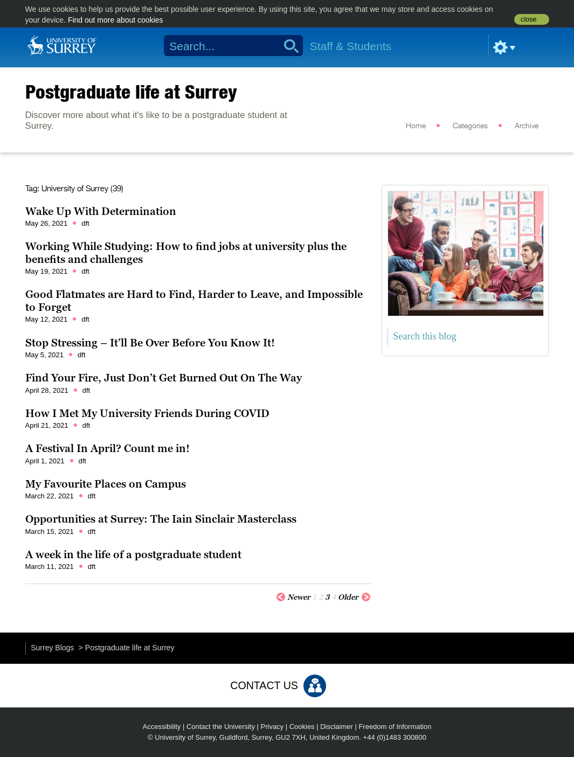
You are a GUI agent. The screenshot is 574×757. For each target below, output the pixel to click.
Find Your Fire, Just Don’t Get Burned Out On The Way (163, 378)
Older (354, 596)
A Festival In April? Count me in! (107, 448)
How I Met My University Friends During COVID (147, 413)
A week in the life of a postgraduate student (133, 554)
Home (416, 126)
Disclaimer (336, 727)
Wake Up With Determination (100, 211)
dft (85, 223)
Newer (293, 596)
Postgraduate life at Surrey (131, 91)
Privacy (272, 727)
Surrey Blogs (52, 647)
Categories (470, 126)
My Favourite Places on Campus (105, 484)
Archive (526, 126)
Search (287, 46)
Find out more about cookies (115, 20)
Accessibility (162, 727)
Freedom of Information (394, 727)
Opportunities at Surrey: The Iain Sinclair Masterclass (160, 519)
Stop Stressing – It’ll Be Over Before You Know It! (150, 343)
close (528, 19)
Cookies (302, 727)
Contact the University (220, 727)
